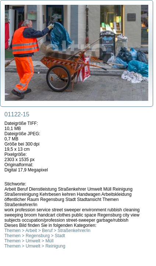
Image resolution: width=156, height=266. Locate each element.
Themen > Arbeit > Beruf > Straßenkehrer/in (47, 230)
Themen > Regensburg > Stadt (34, 235)
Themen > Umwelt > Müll (28, 240)
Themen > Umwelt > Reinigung (34, 246)
